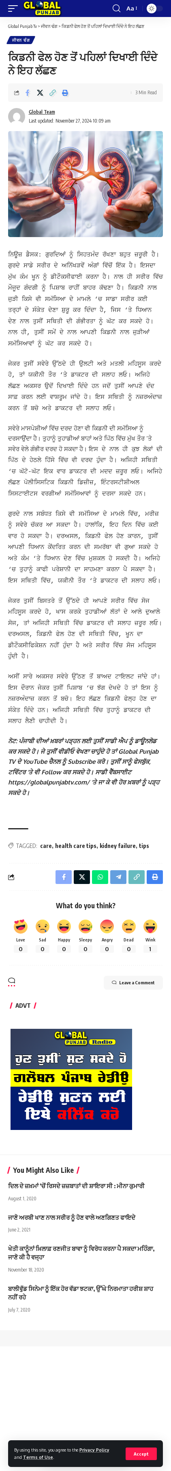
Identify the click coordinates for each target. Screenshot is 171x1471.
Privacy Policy (94, 1449)
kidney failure (118, 815)
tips (144, 815)
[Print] (65, 92)
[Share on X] (40, 92)
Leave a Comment (133, 953)
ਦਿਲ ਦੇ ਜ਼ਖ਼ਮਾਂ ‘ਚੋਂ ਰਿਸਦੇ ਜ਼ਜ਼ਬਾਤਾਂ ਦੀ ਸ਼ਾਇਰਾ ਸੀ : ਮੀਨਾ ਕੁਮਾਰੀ (76, 1155)
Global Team (42, 112)
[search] (116, 8)
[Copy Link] (52, 92)
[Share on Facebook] (27, 92)
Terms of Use (38, 1457)
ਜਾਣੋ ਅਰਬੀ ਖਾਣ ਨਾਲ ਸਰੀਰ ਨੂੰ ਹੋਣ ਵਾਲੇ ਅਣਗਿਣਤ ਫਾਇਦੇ (71, 1187)
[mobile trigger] (15, 8)
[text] (85, 741)
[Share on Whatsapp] (100, 847)
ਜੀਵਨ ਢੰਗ (21, 40)
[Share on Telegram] (118, 847)
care (46, 815)
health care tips (75, 815)
